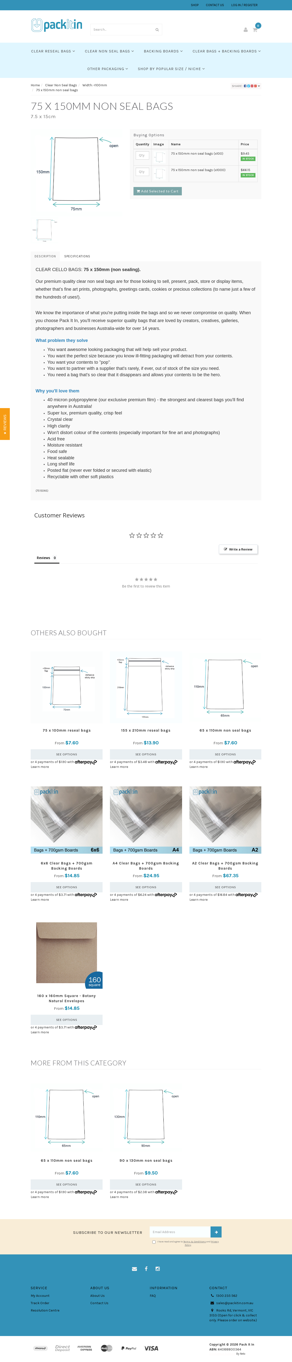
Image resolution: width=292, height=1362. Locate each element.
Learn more (40, 767)
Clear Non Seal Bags (109, 51)
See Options (66, 754)
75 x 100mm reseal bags (67, 730)
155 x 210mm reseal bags (146, 730)
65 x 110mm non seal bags (225, 730)
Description (45, 256)
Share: (246, 86)
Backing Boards (163, 51)
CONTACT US (215, 5)
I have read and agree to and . (185, 1243)
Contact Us (99, 1303)
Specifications (77, 256)
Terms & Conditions (194, 1241)
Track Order (40, 1303)
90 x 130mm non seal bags (146, 1160)
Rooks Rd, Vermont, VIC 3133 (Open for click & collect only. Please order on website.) (233, 1315)
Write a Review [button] (240, 549)
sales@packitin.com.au (231, 1303)
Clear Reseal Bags (53, 51)
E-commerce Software (222, 1353)
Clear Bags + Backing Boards (227, 51)
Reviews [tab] (43, 557)
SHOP (195, 5)
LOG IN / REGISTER (244, 5)
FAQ (153, 1296)
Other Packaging (107, 68)
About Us (97, 1296)
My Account (40, 1296)
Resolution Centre (45, 1310)
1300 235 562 (223, 1295)
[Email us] (134, 1269)
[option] (76, 172)
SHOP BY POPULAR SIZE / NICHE (171, 68)
